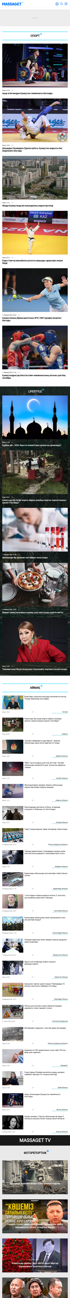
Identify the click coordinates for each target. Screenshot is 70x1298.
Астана (65, 712)
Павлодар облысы (61, 999)
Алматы (65, 734)
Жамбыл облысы (61, 866)
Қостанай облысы (61, 911)
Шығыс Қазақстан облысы (58, 1043)
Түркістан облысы (61, 977)
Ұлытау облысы (62, 1131)
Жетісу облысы (62, 1109)
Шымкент (64, 1065)
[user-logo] (57, 5)
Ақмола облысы (62, 756)
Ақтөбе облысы (62, 778)
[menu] (66, 4)
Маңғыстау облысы (60, 955)
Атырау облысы (62, 822)
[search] (61, 4)
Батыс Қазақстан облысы (58, 844)
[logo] (12, 4)
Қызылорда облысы (60, 933)
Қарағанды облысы (60, 888)
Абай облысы (63, 1087)
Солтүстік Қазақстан (60, 1021)
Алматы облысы (62, 800)
